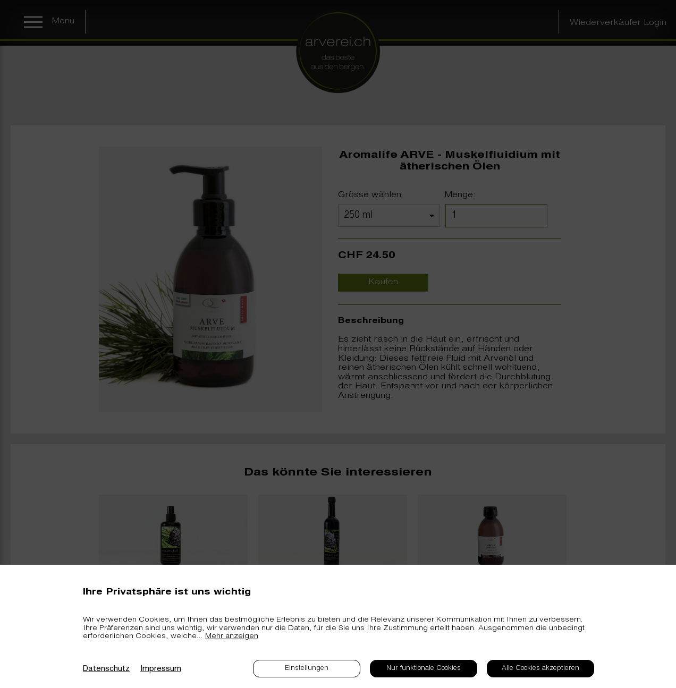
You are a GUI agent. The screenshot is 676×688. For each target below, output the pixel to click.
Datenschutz (106, 669)
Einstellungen (306, 668)
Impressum (160, 669)
